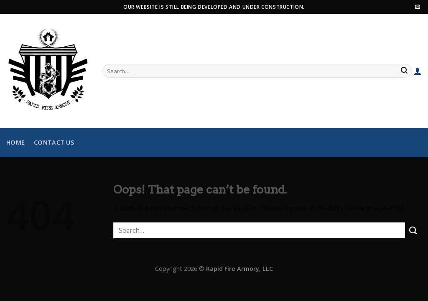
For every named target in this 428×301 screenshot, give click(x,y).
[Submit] (404, 71)
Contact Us (54, 142)
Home (15, 142)
